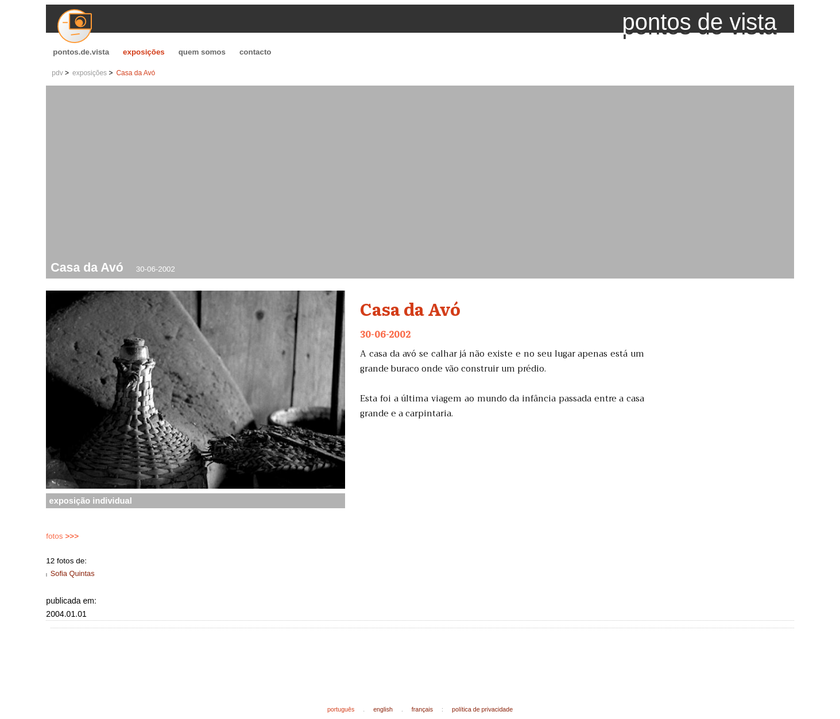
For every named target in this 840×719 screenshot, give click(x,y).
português (340, 709)
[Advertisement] (422, 174)
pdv (57, 73)
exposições (144, 52)
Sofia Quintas (73, 573)
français (422, 709)
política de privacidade (482, 709)
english (383, 709)
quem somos (202, 52)
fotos (62, 536)
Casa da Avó (135, 73)
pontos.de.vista (81, 52)
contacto (255, 52)
